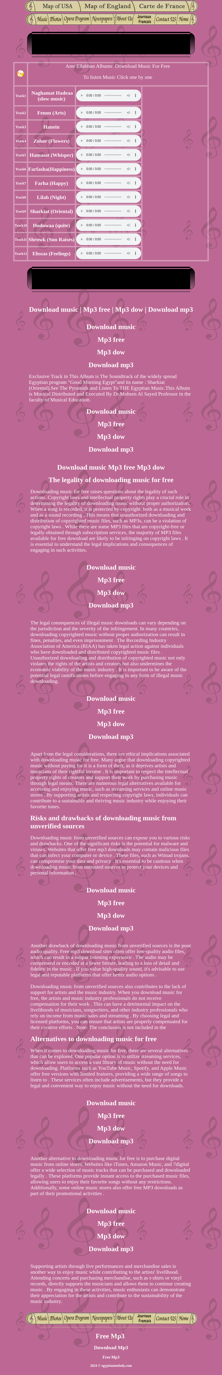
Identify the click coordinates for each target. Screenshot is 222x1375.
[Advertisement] (111, 43)
